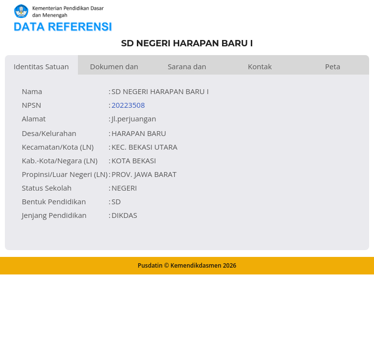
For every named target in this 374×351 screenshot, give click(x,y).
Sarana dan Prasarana (187, 68)
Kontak (260, 66)
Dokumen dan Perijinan (114, 68)
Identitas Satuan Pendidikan (41, 68)
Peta (332, 66)
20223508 (128, 105)
